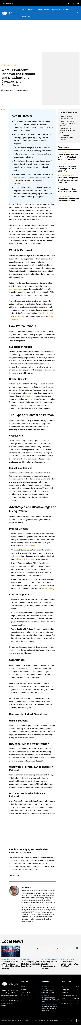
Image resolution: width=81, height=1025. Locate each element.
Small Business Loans (9, 65)
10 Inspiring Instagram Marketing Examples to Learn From (67, 168)
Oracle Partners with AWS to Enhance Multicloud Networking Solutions (68, 157)
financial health (49, 313)
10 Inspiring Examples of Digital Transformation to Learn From (68, 180)
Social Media (62, 164)
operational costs (15, 289)
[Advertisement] (40, 36)
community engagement (36, 177)
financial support (20, 177)
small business (20, 316)
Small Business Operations (66, 175)
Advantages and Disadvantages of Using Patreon (67, 130)
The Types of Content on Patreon (69, 125)
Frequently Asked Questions (66, 138)
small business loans (27, 546)
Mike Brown (23, 90)
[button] (77, 13)
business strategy (48, 589)
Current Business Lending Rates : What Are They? (68, 190)
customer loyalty (21, 559)
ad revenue (26, 396)
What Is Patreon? (67, 119)
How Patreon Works (67, 121)
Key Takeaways (66, 116)
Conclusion (65, 135)
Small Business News (64, 152)
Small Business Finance (65, 196)
